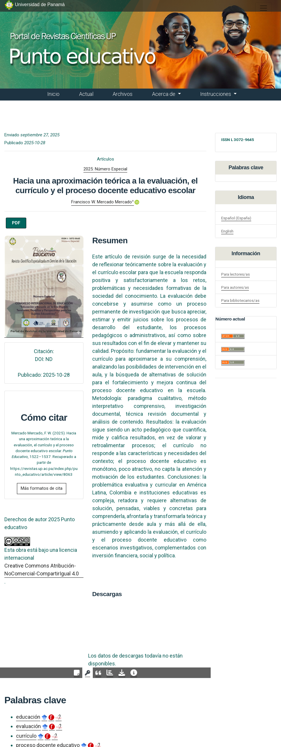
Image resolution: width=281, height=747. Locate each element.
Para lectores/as (235, 274)
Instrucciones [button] (216, 94)
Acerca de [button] (164, 94)
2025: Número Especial (105, 169)
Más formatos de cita (41, 488)
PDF (16, 222)
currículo (26, 736)
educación (28, 717)
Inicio (53, 94)
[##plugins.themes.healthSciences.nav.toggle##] (263, 8)
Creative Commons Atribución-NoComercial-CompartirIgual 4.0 (41, 570)
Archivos (122, 94)
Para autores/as (235, 287)
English (227, 231)
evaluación (28, 726)
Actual (86, 94)
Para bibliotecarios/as (240, 300)
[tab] (76, 672)
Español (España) (236, 218)
